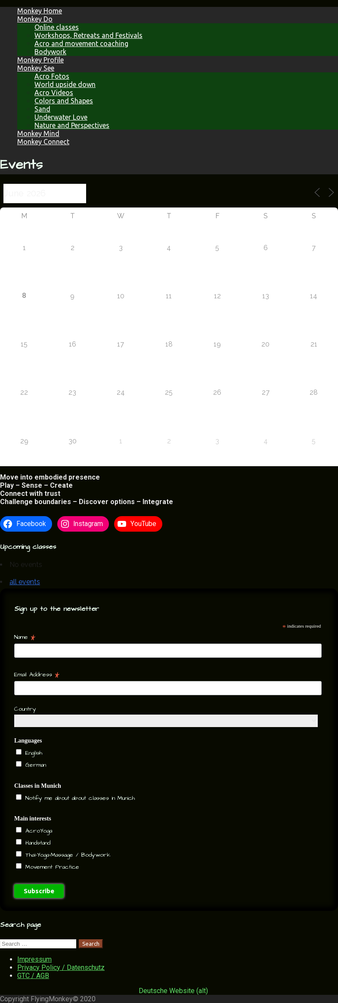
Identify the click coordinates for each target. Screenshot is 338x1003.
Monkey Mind (38, 133)
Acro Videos (53, 92)
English (32, 753)
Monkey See (35, 68)
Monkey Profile (40, 60)
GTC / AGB (33, 976)
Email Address (36, 674)
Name (24, 637)
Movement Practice (51, 867)
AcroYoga (37, 831)
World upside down (65, 84)
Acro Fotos (51, 76)
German (34, 765)
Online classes (56, 27)
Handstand (36, 843)
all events (24, 582)
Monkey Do (35, 19)
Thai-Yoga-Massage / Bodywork (67, 855)
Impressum (34, 959)
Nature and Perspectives (71, 125)
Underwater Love (60, 117)
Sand (42, 109)
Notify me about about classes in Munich (79, 798)
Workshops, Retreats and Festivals (88, 35)
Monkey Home (39, 11)
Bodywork (50, 52)
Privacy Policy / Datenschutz (61, 967)
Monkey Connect (43, 141)
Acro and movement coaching (81, 43)
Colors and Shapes (63, 101)
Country (25, 709)
